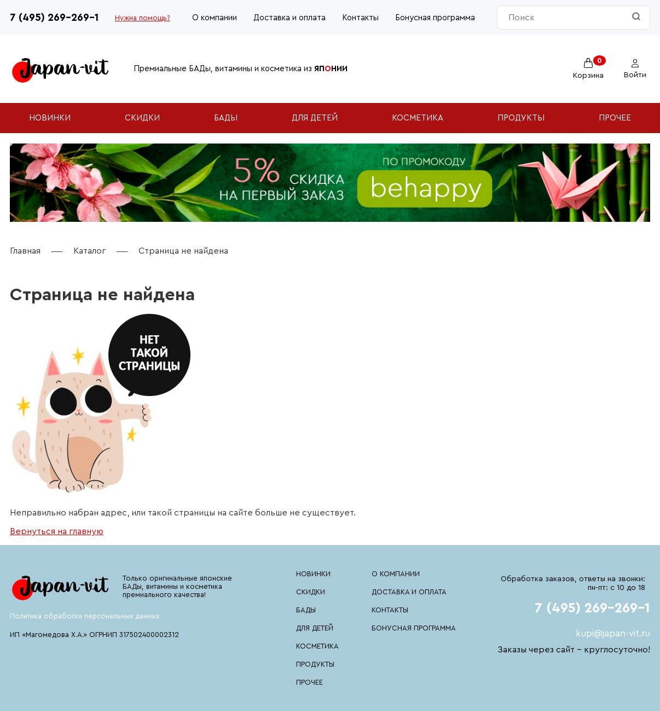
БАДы (226, 118)
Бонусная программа (435, 18)
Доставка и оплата (289, 18)
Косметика (417, 118)
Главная (25, 250)
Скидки (142, 118)
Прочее (615, 118)
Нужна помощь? (142, 17)
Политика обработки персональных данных (84, 616)
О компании (214, 18)
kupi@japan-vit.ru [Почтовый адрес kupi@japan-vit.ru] (613, 633)
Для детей (315, 118)
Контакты (360, 18)
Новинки (50, 118)
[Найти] (636, 17)
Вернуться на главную (56, 531)
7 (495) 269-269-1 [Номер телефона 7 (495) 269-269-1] (54, 18)
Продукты (521, 118)
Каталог (89, 250)
